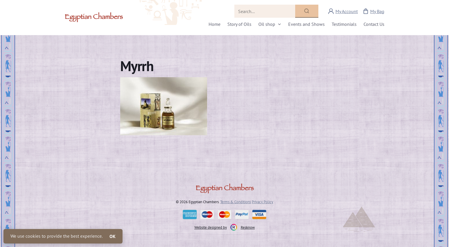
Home (214, 24)
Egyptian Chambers (94, 17)
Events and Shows (306, 24)
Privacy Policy (262, 201)
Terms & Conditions (235, 201)
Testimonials (344, 24)
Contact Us (374, 24)
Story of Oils (239, 24)
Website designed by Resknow (224, 227)
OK (112, 236)
